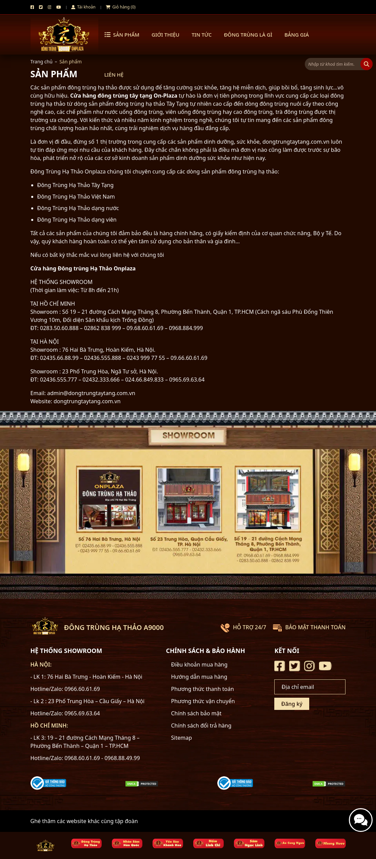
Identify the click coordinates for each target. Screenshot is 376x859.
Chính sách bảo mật (196, 713)
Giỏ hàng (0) (121, 7)
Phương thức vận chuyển (203, 701)
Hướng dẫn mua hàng (199, 676)
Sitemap (181, 737)
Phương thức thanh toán (202, 689)
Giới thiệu (165, 34)
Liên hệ (114, 74)
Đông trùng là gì (248, 34)
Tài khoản (83, 7)
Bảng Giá (296, 34)
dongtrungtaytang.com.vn (87, 401)
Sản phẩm (122, 34)
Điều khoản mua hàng (199, 664)
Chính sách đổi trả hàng (201, 725)
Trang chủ (42, 61)
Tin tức (202, 34)
